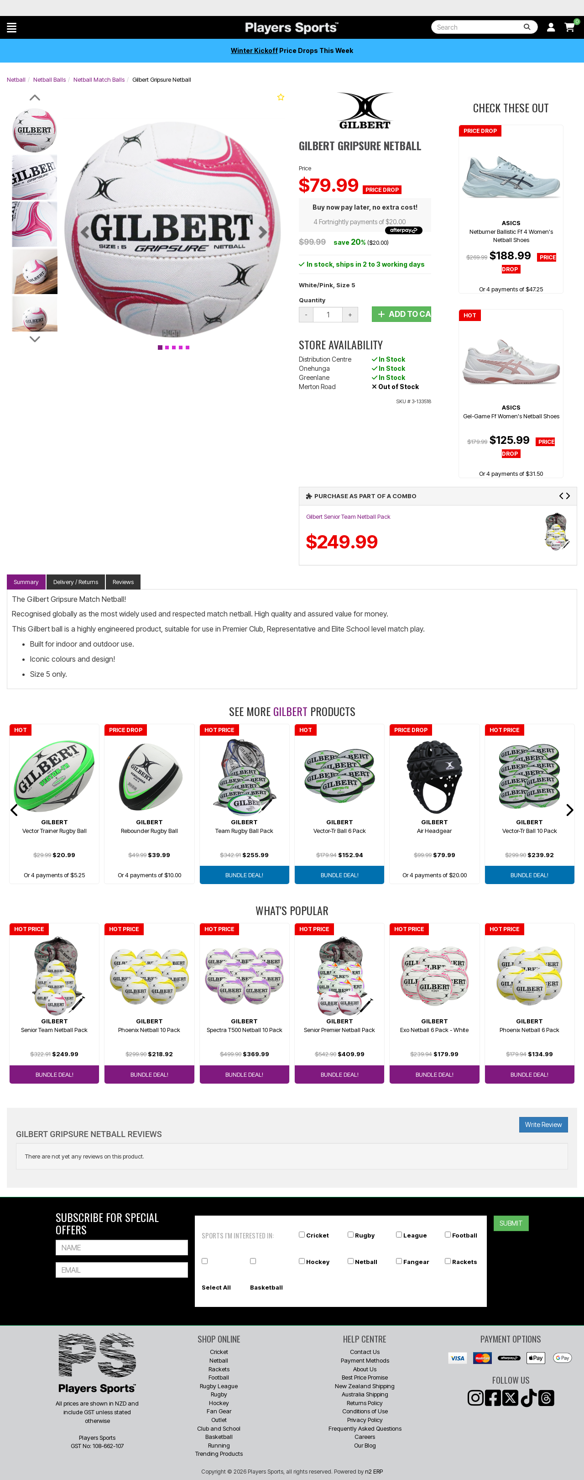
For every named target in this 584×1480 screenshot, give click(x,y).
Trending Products (219, 1453)
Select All (216, 1287)
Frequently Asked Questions (365, 1428)
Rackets (464, 1261)
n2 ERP (374, 1471)
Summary (26, 581)
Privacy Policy (365, 1419)
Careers (365, 1436)
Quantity (312, 300)
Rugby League (219, 1386)
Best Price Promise (365, 1377)
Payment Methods (365, 1360)
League (415, 1235)
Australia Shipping (365, 1394)
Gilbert (290, 711)
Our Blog (365, 1445)
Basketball (266, 1287)
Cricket (317, 1235)
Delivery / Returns (75, 581)
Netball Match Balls (99, 79)
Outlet (219, 1419)
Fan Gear (219, 1411)
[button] (11, 27)
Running (219, 1445)
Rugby (365, 1235)
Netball (16, 79)
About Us (364, 1369)
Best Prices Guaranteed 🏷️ (57, 8)
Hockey (317, 1261)
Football (464, 1235)
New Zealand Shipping (365, 1386)
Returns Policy (365, 1402)
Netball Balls (49, 79)
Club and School (218, 1428)
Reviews (123, 581)
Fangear (416, 1261)
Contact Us (365, 1351)
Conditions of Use (365, 1411)
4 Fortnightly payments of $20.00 (367, 222)
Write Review (543, 1124)
